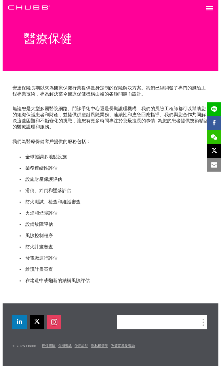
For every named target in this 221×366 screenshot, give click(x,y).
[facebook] (214, 123)
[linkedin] (19, 322)
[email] (214, 165)
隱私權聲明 (99, 346)
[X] (37, 322)
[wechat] (214, 137)
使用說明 (81, 346)
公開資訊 (65, 346)
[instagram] (54, 322)
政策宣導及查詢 (123, 346)
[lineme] (214, 109)
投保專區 (49, 346)
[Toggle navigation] (209, 8)
